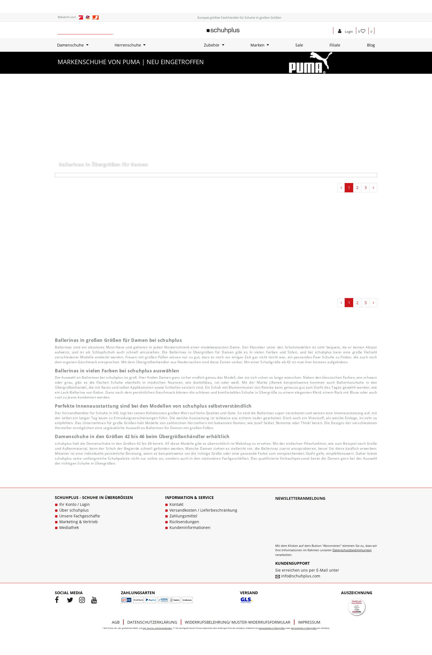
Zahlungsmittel (183, 515)
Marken (257, 45)
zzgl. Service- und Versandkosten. (157, 628)
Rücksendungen (184, 521)
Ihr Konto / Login (74, 504)
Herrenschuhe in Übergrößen (304, 628)
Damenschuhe (70, 45)
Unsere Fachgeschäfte (79, 515)
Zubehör (212, 45)
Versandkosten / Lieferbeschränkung (203, 510)
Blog (371, 45)
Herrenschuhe (128, 45)
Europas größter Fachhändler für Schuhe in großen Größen (239, 17)
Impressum (309, 622)
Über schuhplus (74, 510)
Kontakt (176, 504)
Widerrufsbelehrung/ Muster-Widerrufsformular (237, 622)
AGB (116, 622)
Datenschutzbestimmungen (352, 550)
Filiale (335, 45)
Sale (299, 45)
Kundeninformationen (189, 527)
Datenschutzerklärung (152, 622)
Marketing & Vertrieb (78, 521)
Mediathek (69, 527)
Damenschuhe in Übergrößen (272, 628)
